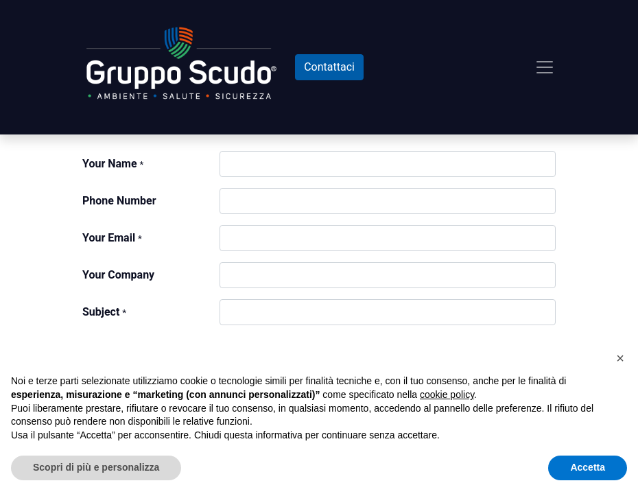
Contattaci (329, 66)
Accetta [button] (587, 467)
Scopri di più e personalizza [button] (96, 467)
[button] (620, 358)
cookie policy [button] (447, 394)
